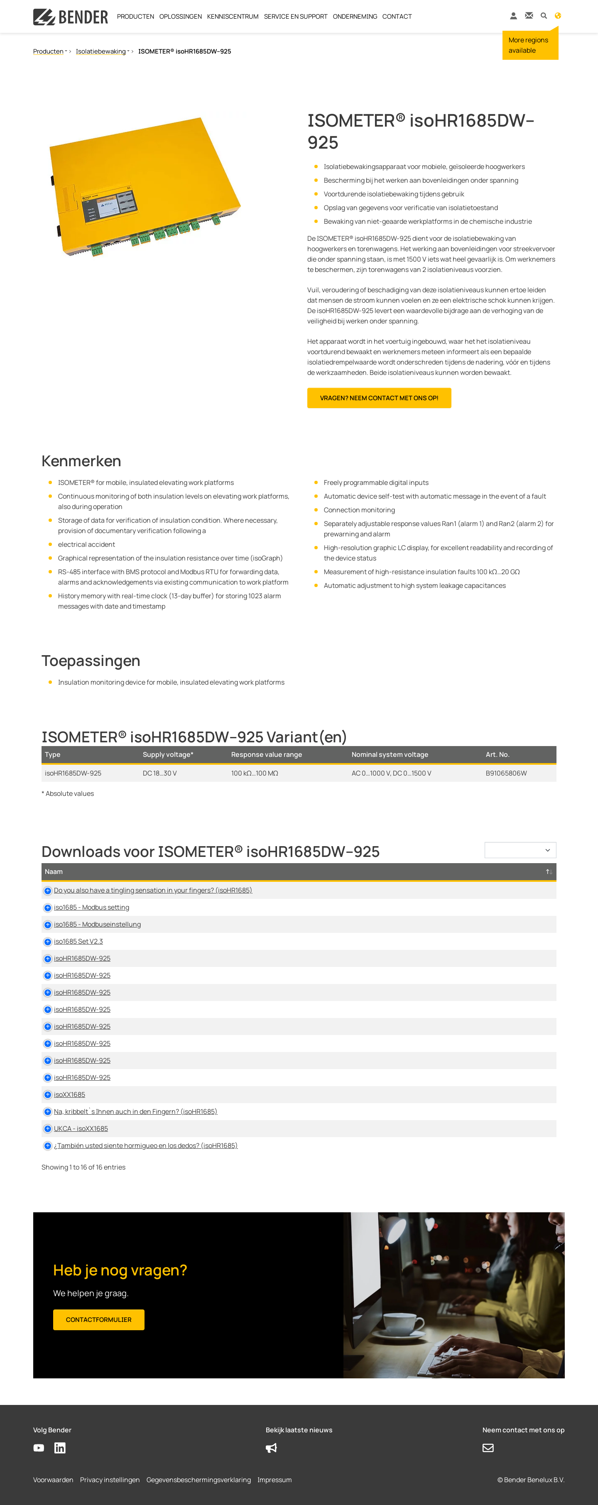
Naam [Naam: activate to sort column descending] (54, 871)
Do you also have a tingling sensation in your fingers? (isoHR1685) (144, 890)
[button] (544, 15)
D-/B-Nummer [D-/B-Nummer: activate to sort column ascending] (517, 871)
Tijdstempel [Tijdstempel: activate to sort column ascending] (455, 871)
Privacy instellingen (110, 1479)
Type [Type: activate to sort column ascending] (274, 871)
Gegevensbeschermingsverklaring (199, 1479)
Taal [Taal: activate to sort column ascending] (411, 871)
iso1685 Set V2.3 (69, 941)
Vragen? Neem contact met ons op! (379, 398)
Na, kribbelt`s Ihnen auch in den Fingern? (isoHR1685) (126, 1111)
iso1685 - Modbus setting (82, 907)
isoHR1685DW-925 (73, 958)
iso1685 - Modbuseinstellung (88, 924)
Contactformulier (99, 1319)
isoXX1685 (60, 1094)
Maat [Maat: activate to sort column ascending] (378, 871)
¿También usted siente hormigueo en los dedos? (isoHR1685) (137, 1145)
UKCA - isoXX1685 (72, 1128)
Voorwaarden (53, 1479)
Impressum (274, 1479)
